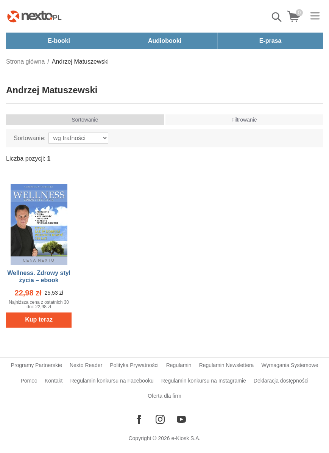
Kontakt (53, 381)
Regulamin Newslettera (226, 365)
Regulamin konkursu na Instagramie (203, 381)
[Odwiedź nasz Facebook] (139, 419)
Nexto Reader (86, 365)
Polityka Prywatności (134, 365)
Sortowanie (85, 120)
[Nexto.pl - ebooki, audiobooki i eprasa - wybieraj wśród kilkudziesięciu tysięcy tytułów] (34, 16)
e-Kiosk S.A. (186, 438)
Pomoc (28, 381)
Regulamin (179, 365)
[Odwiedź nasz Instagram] (160, 419)
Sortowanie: (30, 138)
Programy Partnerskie (36, 365)
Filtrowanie (244, 120)
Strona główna (25, 61)
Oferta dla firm (164, 396)
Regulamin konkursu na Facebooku (111, 381)
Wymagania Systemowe (289, 365)
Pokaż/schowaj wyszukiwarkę (277, 17)
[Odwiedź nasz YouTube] (181, 419)
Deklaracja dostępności (281, 381)
